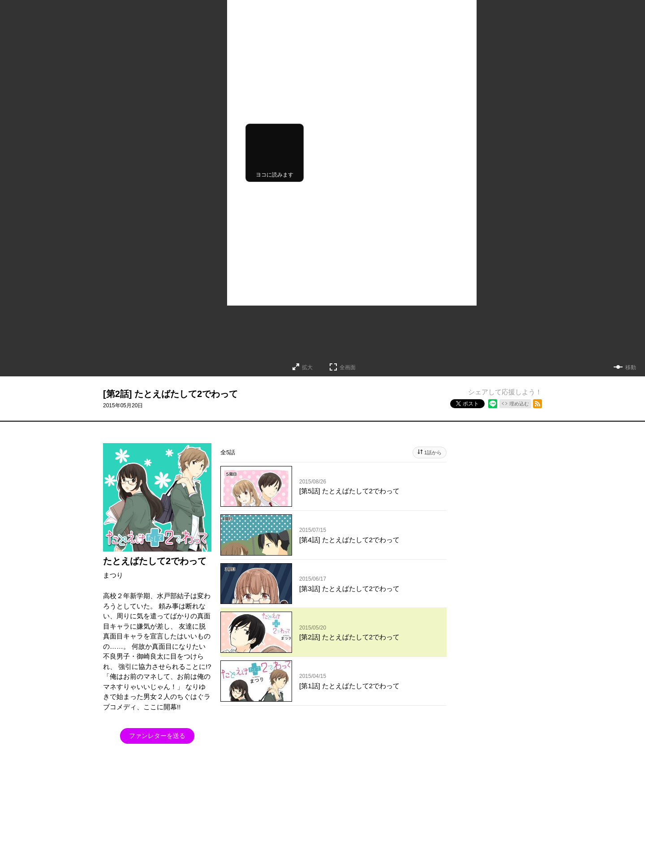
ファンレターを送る (157, 735)
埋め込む (519, 403)
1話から (433, 452)
